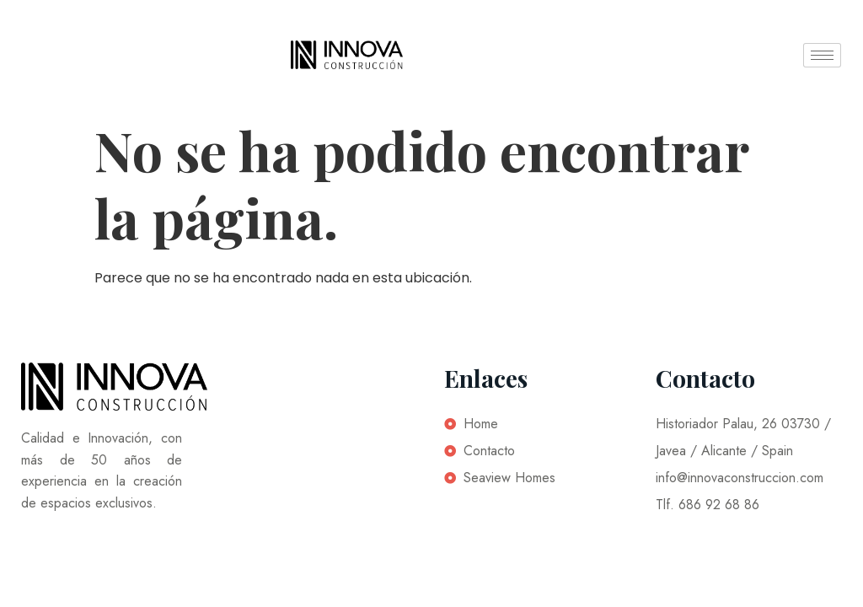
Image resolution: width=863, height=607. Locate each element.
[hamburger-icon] (822, 55)
